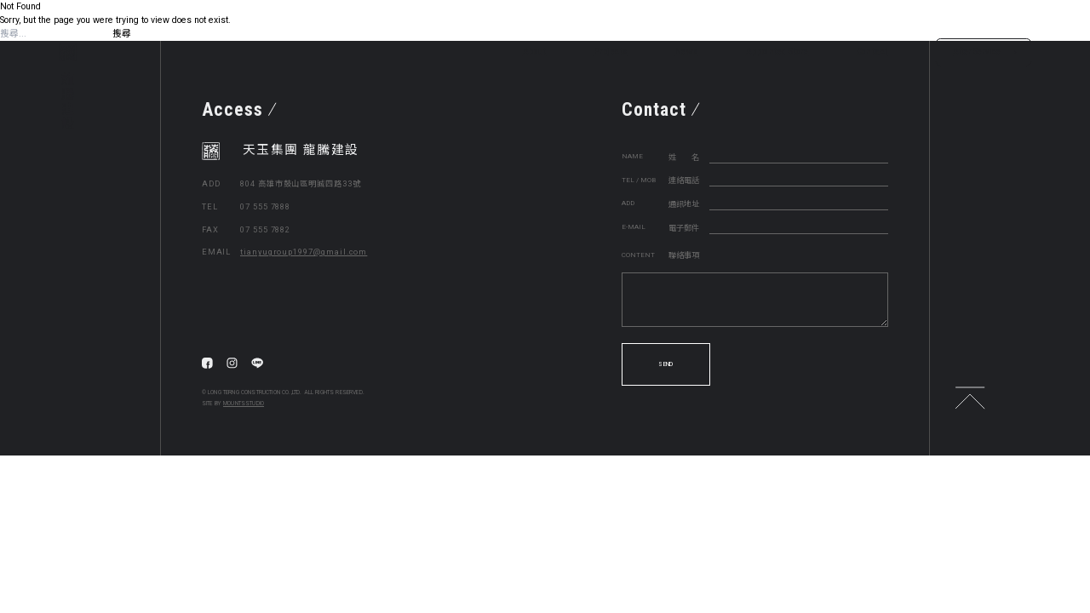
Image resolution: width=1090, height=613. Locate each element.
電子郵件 (683, 227)
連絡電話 (683, 180)
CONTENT (638, 255)
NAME (632, 156)
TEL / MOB (639, 180)
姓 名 (683, 157)
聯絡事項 (683, 255)
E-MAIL (633, 227)
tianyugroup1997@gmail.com (303, 251)
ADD (628, 203)
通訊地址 (683, 204)
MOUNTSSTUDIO (243, 403)
